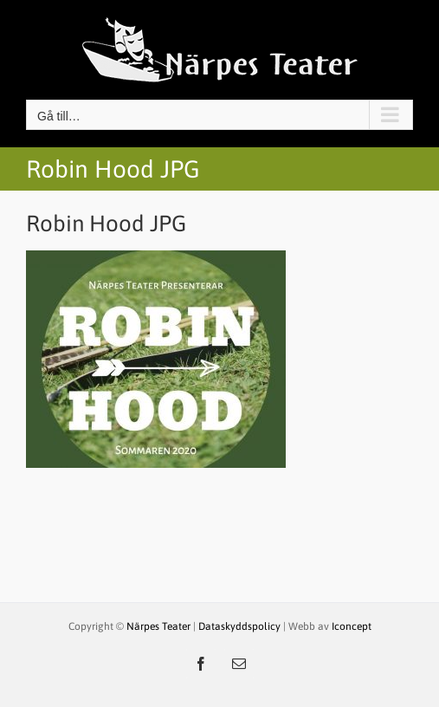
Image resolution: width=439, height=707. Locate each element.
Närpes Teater (159, 626)
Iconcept (351, 626)
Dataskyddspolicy (239, 626)
